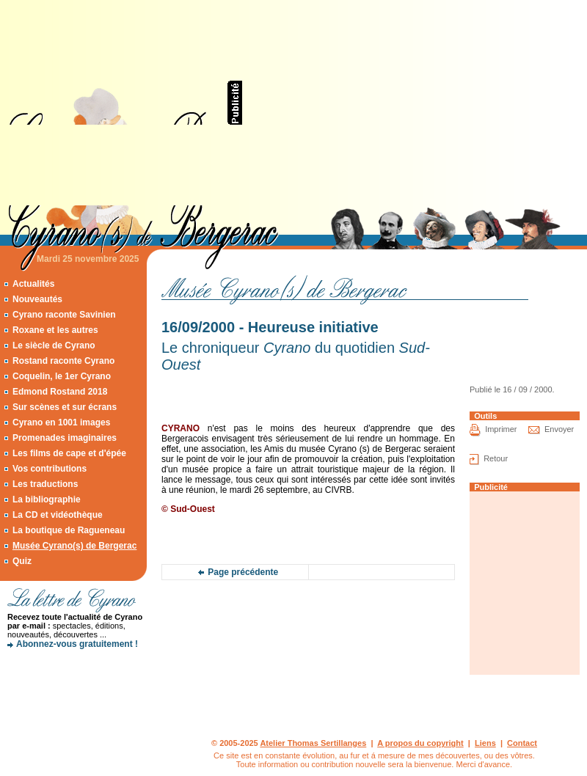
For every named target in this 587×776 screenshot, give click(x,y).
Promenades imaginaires (64, 438)
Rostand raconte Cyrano (63, 361)
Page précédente (243, 572)
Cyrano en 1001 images (61, 422)
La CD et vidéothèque (57, 515)
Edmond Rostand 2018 (59, 392)
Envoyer (559, 429)
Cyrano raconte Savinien (64, 315)
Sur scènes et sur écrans (64, 407)
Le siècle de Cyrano (53, 345)
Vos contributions (49, 469)
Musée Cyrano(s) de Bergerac (74, 546)
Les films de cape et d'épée (69, 453)
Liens (485, 743)
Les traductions (45, 484)
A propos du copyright (420, 743)
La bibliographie (46, 499)
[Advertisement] (404, 102)
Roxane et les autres (55, 330)
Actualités (33, 284)
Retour (496, 458)
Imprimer (501, 429)
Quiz (22, 561)
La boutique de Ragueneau (68, 530)
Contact (522, 743)
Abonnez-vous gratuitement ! (77, 644)
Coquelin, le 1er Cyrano (61, 376)
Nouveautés (37, 299)
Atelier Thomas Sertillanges (313, 743)
